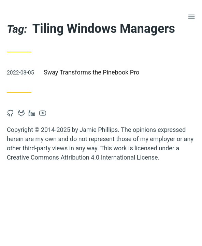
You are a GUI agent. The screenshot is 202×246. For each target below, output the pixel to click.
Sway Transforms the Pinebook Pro (91, 72)
